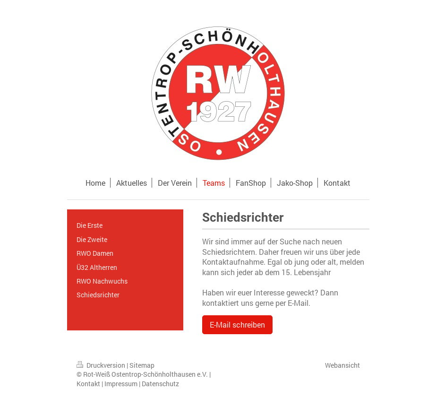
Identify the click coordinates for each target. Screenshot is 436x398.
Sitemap (141, 365)
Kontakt (88, 383)
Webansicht (342, 365)
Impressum (120, 383)
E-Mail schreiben (237, 324)
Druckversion (102, 365)
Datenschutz (160, 383)
